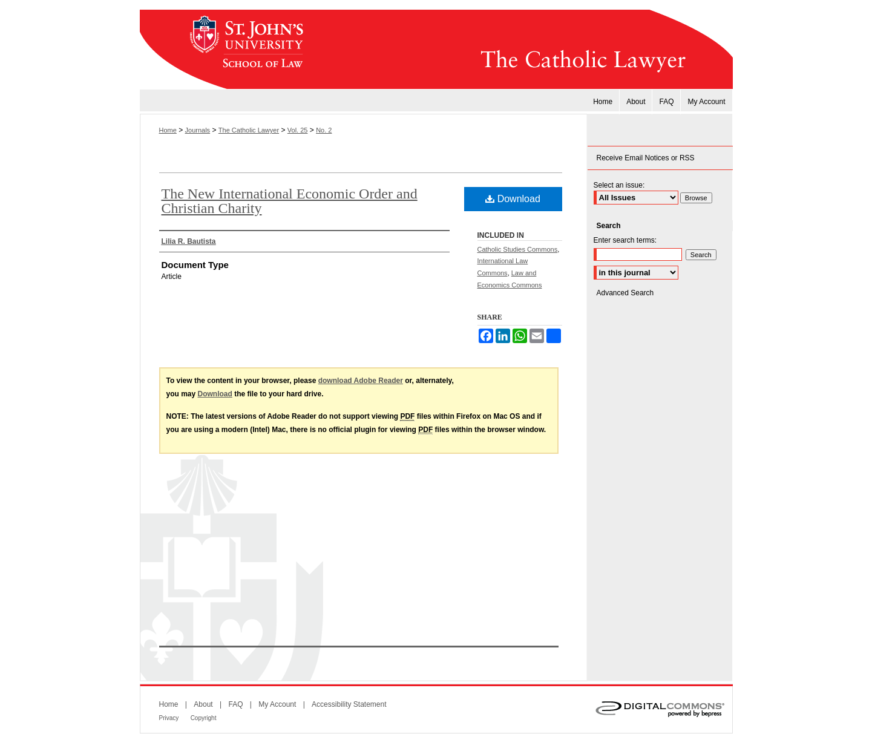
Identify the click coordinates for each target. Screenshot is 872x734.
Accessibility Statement (349, 704)
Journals (198, 130)
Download (512, 199)
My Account (277, 704)
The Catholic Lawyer (524, 50)
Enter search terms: (625, 240)
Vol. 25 (297, 130)
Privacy (169, 718)
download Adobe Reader (360, 380)
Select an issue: (619, 185)
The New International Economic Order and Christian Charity (290, 201)
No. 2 (324, 130)
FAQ (235, 704)
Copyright (204, 718)
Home (168, 130)
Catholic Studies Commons (517, 249)
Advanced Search (625, 293)
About (203, 704)
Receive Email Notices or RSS (646, 158)
